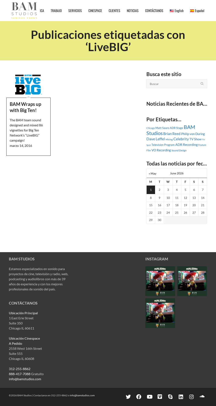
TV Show (195, 139)
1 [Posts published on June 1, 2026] (151, 189)
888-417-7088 (19, 374)
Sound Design (179, 150)
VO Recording (161, 150)
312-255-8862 (19, 369)
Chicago (150, 128)
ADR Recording (186, 144)
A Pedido (15, 343)
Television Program (163, 144)
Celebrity (181, 139)
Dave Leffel (155, 139)
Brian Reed (172, 134)
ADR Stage (176, 128)
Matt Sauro (162, 128)
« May (152, 173)
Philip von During (193, 134)
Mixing (169, 139)
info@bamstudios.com (25, 379)
